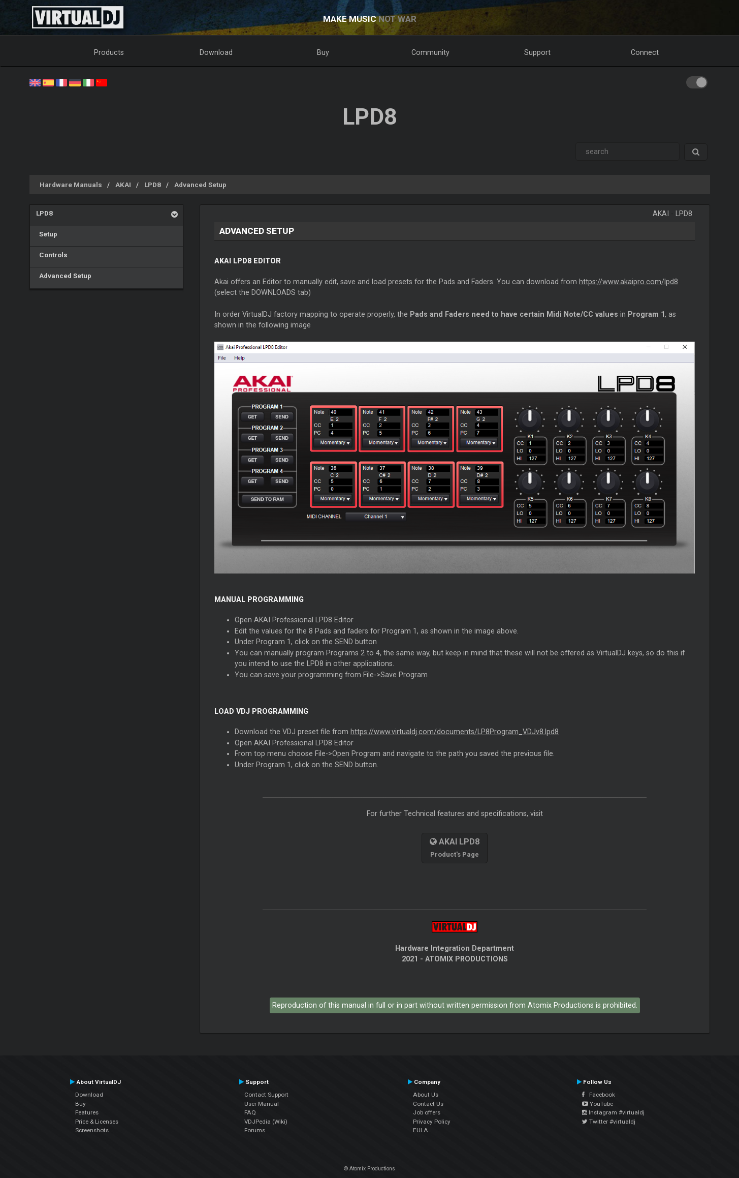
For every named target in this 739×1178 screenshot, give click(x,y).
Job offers (426, 1112)
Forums (254, 1130)
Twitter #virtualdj (608, 1121)
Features (87, 1112)
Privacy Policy (432, 1121)
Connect (645, 52)
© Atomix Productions (369, 1168)
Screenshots (92, 1130)
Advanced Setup (200, 184)
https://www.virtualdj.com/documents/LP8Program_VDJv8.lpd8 (454, 732)
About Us (425, 1094)
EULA (420, 1130)
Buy (323, 52)
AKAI (123, 184)
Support (537, 52)
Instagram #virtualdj (613, 1112)
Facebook (598, 1094)
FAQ (250, 1112)
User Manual (261, 1103)
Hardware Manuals (71, 184)
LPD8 (152, 184)
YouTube (597, 1103)
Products (109, 52)
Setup (46, 234)
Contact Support (266, 1094)
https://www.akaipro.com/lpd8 (628, 282)
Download (216, 52)
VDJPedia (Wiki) (265, 1121)
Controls (52, 255)
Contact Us (428, 1103)
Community (430, 52)
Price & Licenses (96, 1121)
